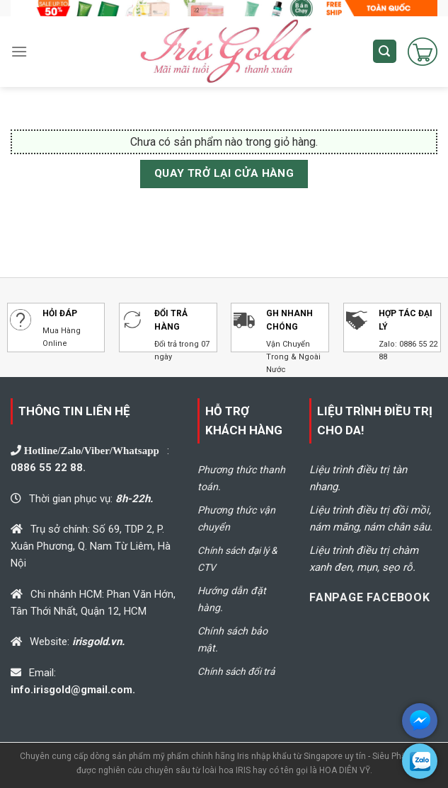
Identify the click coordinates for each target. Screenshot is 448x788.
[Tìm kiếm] (385, 51)
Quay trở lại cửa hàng (224, 173)
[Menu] (19, 51)
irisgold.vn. (98, 641)
